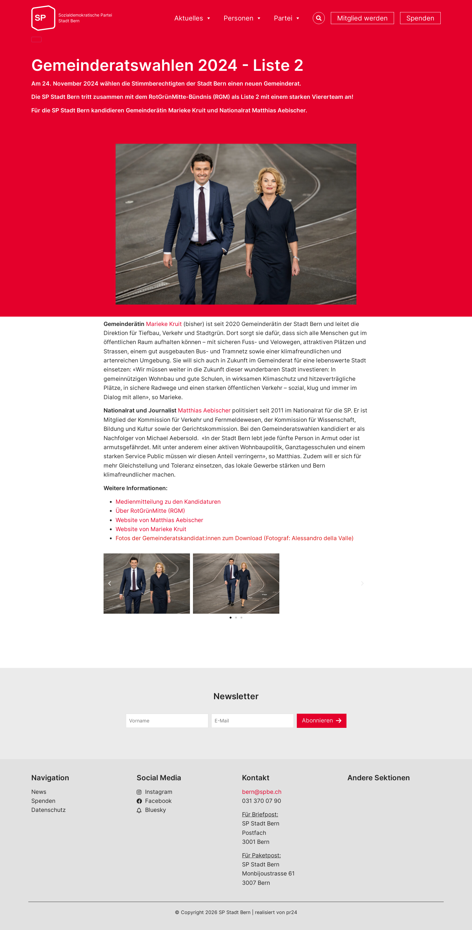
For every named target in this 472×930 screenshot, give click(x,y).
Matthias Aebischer (204, 410)
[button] (110, 584)
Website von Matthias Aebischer (159, 520)
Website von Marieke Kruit (151, 529)
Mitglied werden (362, 18)
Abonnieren (317, 720)
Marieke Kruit (164, 324)
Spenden (420, 18)
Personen (243, 18)
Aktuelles (193, 18)
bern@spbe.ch (261, 791)
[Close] (36, 39)
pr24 (291, 912)
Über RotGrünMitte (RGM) (150, 510)
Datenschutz (48, 809)
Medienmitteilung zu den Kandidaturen (168, 501)
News (38, 791)
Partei (287, 18)
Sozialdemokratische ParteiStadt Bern (85, 18)
